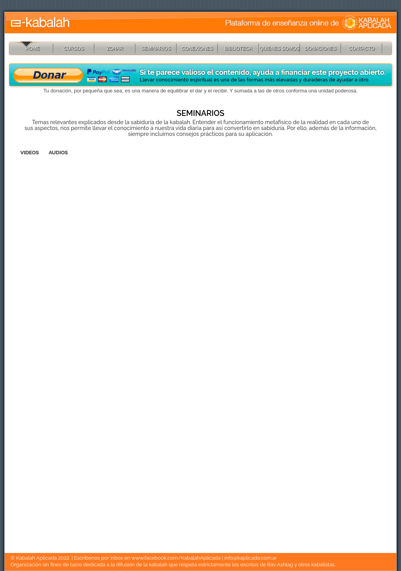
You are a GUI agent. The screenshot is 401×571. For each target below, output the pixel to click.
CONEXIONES (197, 48)
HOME (33, 48)
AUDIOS (58, 152)
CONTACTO (361, 48)
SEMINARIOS (156, 48)
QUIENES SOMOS (279, 48)
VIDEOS (29, 152)
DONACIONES (320, 48)
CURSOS (74, 48)
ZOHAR (115, 48)
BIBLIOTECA (238, 48)
